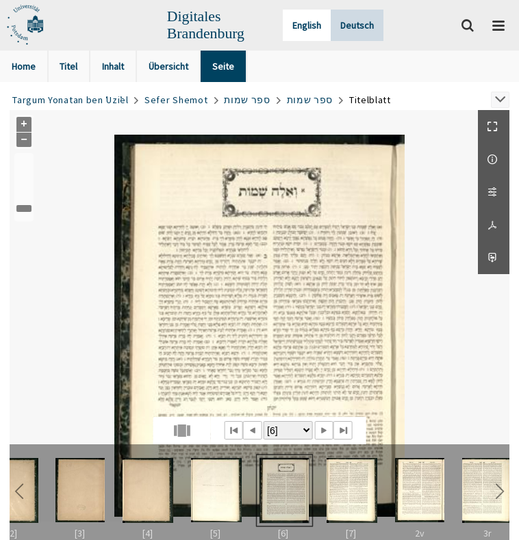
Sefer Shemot (175, 100)
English (306, 25)
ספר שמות (247, 100)
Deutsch (357, 25)
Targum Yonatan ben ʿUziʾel (70, 100)
